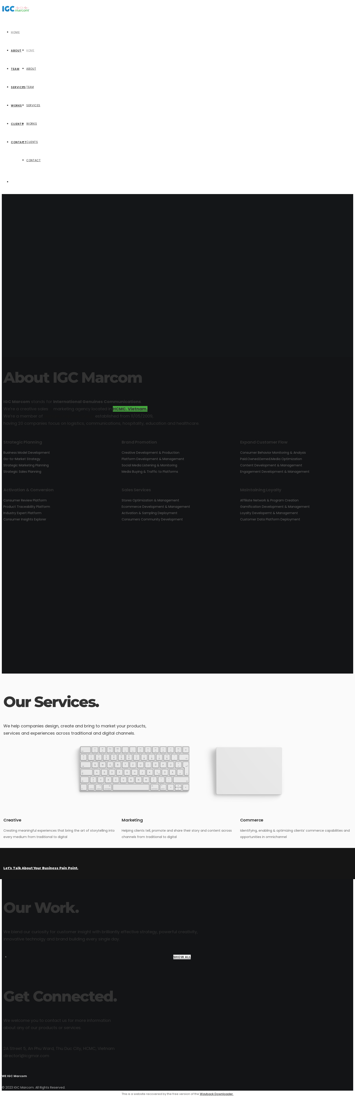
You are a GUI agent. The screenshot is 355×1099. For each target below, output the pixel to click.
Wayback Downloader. (217, 1094)
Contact (33, 160)
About (31, 69)
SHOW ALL (182, 957)
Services (33, 105)
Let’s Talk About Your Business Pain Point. (40, 868)
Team (30, 87)
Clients (32, 142)
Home (30, 50)
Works (31, 124)
